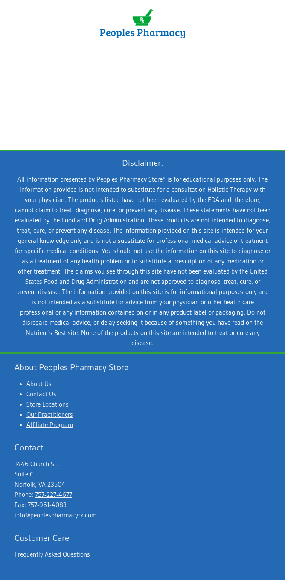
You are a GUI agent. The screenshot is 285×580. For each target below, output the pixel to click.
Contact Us (41, 394)
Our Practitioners (49, 414)
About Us (39, 384)
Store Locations (47, 404)
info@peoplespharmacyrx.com (55, 515)
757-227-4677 (53, 495)
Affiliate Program (49, 425)
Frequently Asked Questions (52, 554)
